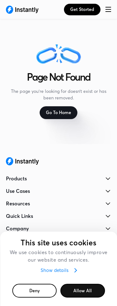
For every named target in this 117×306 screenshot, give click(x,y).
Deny (34, 290)
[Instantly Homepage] (22, 9)
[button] (108, 9)
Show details (55, 270)
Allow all (82, 290)
